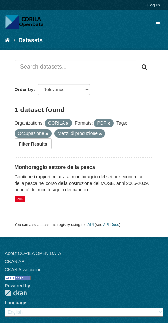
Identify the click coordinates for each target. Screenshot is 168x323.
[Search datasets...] (75, 67)
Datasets (30, 40)
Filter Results (33, 144)
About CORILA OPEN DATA (33, 253)
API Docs (111, 225)
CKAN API (15, 261)
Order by (24, 89)
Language (15, 302)
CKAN (16, 293)
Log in (153, 5)
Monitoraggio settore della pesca (55, 167)
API (90, 225)
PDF (19, 199)
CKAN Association (23, 269)
